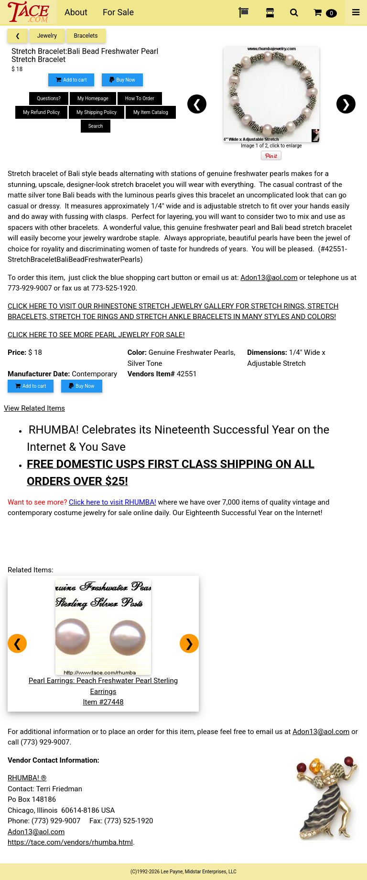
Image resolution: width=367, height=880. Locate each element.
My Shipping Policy (96, 112)
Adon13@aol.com (268, 277)
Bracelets (86, 35)
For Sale (118, 12)
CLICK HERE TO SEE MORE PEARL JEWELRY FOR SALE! (96, 335)
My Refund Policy (41, 112)
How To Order (139, 98)
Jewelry (47, 35)
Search (95, 126)
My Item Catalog (150, 112)
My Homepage (92, 98)
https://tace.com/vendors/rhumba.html (70, 842)
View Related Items (34, 408)
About (76, 12)
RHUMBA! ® (27, 778)
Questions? (49, 98)
